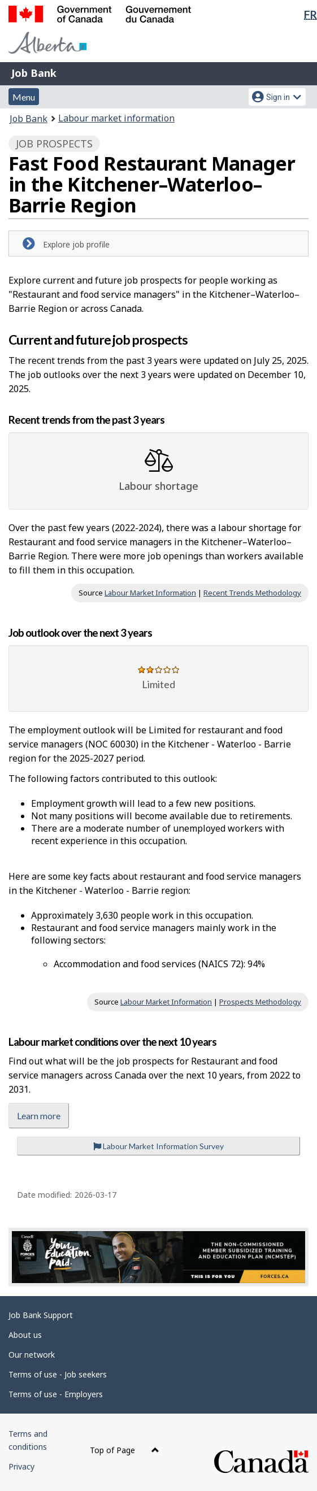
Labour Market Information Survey (158, 1146)
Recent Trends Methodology (252, 593)
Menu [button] (23, 97)
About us (25, 1334)
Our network (31, 1354)
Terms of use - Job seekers (57, 1374)
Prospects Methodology (260, 1002)
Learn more (38, 1115)
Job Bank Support (40, 1315)
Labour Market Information (150, 593)
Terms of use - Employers (55, 1394)
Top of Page (124, 1450)
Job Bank (34, 73)
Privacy (21, 1466)
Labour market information (116, 118)
